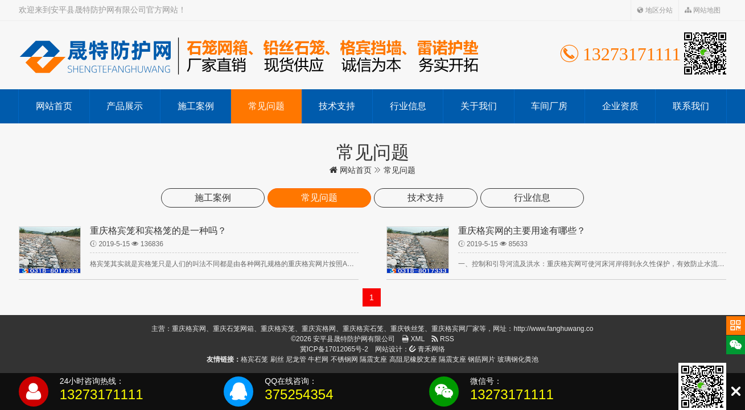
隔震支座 (373, 359)
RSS (442, 339)
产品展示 (124, 106)
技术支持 (337, 106)
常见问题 (266, 106)
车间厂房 (549, 106)
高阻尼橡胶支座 (413, 359)
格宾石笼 (254, 359)
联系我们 (691, 106)
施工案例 (196, 106)
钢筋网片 (481, 359)
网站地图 (703, 10)
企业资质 (620, 106)
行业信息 (408, 106)
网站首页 (54, 106)
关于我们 (478, 106)
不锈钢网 (344, 359)
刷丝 (277, 359)
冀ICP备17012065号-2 (334, 349)
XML (413, 339)
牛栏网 (318, 359)
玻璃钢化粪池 (517, 359)
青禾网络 (427, 349)
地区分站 (655, 10)
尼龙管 (296, 359)
